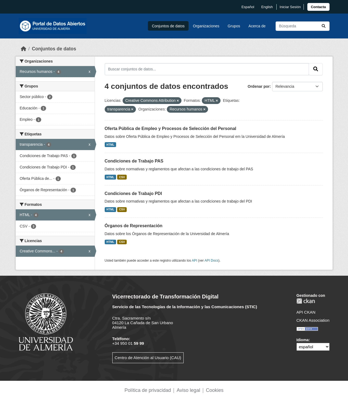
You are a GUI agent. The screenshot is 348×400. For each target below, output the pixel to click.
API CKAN (305, 312)
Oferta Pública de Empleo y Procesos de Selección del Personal (171, 128)
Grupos (234, 26)
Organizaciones (206, 26)
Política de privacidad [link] (147, 390)
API (194, 260)
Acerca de (257, 26)
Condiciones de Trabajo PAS (134, 161)
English (267, 7)
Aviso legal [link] (188, 390)
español (247, 7)
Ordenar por (259, 86)
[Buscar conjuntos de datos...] (303, 26)
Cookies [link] (215, 390)
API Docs (211, 260)
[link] (318, 7)
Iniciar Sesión (290, 7)
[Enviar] (323, 26)
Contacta (318, 7)
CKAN (305, 301)
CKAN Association (313, 320)
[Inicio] (23, 48)
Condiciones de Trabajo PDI (133, 193)
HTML (110, 144)
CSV (122, 177)
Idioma (302, 340)
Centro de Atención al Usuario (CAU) (148, 357)
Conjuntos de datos (168, 26)
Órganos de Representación (133, 225)
